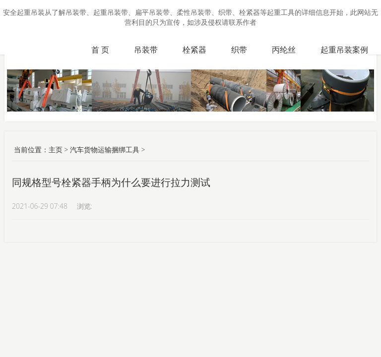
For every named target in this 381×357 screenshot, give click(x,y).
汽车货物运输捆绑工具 (104, 149)
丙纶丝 (284, 49)
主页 (56, 149)
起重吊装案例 (344, 49)
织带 (239, 49)
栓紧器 (194, 49)
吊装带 (146, 49)
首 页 (100, 49)
